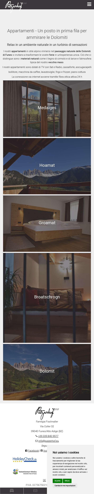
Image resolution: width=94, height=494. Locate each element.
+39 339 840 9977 (48, 436)
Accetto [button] (57, 481)
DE (44, 480)
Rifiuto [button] (67, 481)
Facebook (33, 450)
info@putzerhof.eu (48, 440)
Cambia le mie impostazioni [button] (65, 486)
